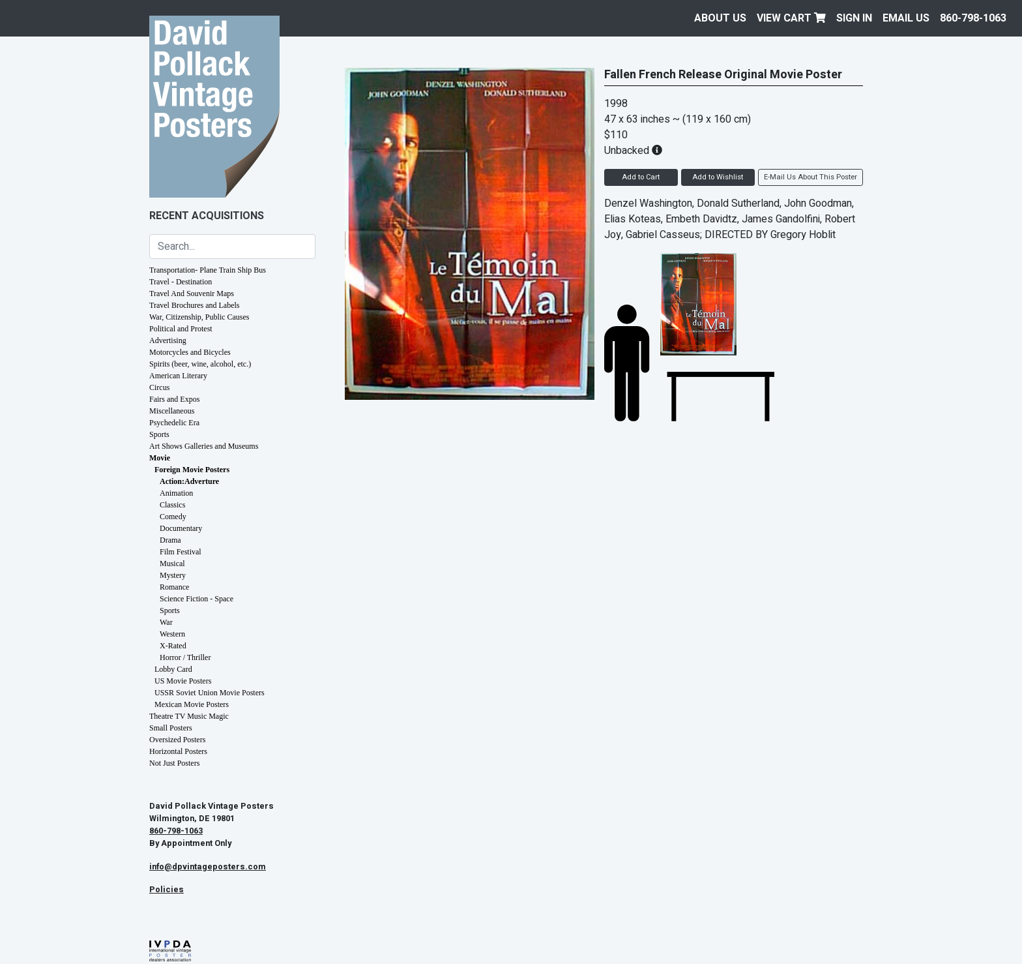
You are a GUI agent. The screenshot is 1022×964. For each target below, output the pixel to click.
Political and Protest (180, 328)
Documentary (181, 528)
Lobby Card (173, 669)
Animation (176, 493)
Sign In (854, 18)
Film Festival (180, 551)
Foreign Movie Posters (191, 469)
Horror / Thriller (185, 657)
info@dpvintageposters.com (207, 867)
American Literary (178, 375)
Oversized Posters (177, 739)
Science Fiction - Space (196, 598)
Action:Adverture (189, 481)
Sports (159, 434)
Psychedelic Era (174, 422)
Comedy (173, 516)
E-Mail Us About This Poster (810, 177)
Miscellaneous (171, 410)
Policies (166, 890)
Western (172, 634)
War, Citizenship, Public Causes (199, 317)
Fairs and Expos (174, 399)
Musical (172, 563)
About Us (720, 18)
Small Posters (170, 727)
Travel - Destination (180, 281)
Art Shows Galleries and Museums (203, 446)
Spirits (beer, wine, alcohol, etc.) (200, 364)
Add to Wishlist (717, 177)
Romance (174, 587)
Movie (159, 457)
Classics (172, 504)
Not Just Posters (174, 763)
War (166, 622)
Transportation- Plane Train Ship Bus (207, 270)
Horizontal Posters (178, 751)
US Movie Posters (182, 680)
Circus (159, 387)
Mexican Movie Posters (191, 704)
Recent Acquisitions (206, 216)
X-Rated (173, 645)
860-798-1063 (973, 18)
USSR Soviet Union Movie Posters (209, 692)
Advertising (167, 340)
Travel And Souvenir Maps (191, 293)
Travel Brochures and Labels (194, 305)
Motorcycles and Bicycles (190, 352)
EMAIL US (906, 18)
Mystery (173, 575)
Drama (170, 540)
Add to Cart (641, 177)
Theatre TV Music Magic (189, 716)
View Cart (791, 18)
